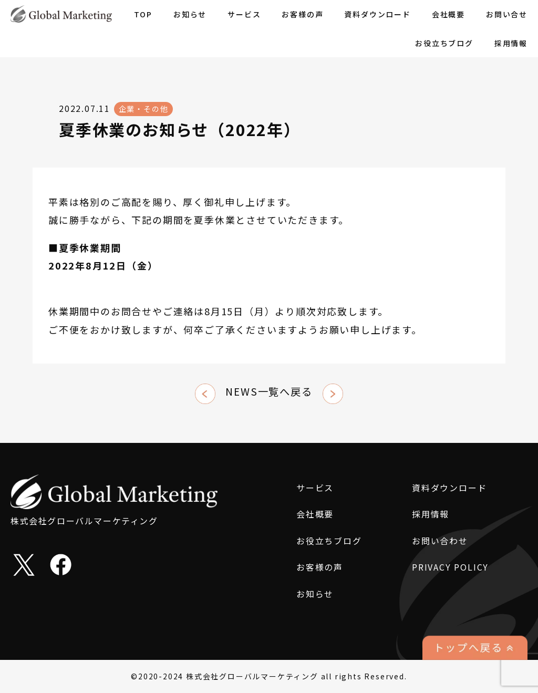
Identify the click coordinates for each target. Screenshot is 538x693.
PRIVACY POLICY (450, 567)
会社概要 (448, 14)
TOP (143, 14)
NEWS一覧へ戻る (268, 391)
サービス (244, 14)
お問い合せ (506, 14)
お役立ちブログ (444, 43)
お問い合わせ (440, 540)
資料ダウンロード (377, 14)
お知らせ (189, 14)
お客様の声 (302, 14)
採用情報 (510, 43)
